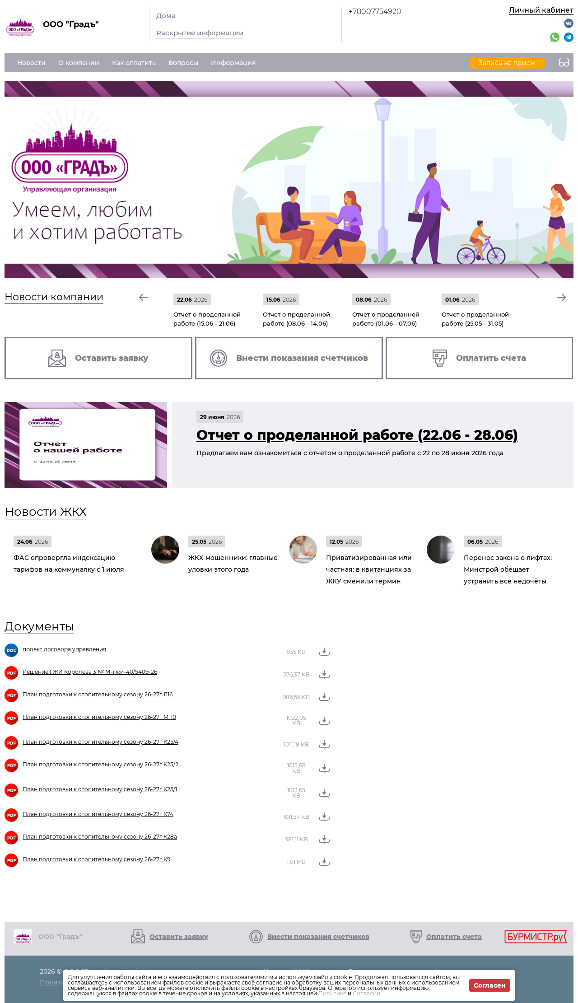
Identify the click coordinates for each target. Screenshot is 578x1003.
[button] (144, 297)
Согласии (366, 993)
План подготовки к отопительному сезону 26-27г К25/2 (100, 764)
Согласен (490, 985)
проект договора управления (64, 649)
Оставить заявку (178, 936)
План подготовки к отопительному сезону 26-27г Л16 (97, 694)
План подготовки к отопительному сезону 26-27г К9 (96, 859)
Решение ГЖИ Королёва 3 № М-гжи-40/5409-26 (90, 671)
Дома (166, 15)
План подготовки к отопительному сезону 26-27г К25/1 (100, 789)
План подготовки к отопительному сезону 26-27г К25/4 (100, 741)
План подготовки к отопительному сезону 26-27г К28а (100, 836)
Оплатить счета (454, 936)
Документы (39, 626)
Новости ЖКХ (46, 511)
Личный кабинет (541, 10)
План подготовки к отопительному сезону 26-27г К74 (98, 814)
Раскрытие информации (199, 32)
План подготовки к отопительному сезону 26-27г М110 (99, 717)
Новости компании (54, 297)
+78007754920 (375, 11)
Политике (332, 993)
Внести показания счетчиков (318, 936)
